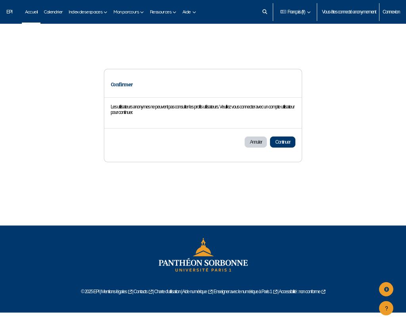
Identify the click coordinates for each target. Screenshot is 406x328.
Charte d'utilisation (167, 306)
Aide (3, 319)
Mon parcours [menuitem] (125, 12)
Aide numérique (194, 306)
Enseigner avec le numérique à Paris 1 (242, 306)
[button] (264, 12)
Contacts (140, 306)
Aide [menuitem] (186, 12)
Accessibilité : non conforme (299, 306)
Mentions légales (113, 306)
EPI (9, 12)
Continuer (282, 157)
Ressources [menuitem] (160, 12)
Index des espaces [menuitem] (85, 12)
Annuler (256, 157)
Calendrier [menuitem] (53, 12)
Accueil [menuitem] (31, 12)
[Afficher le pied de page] (386, 308)
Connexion (391, 12)
